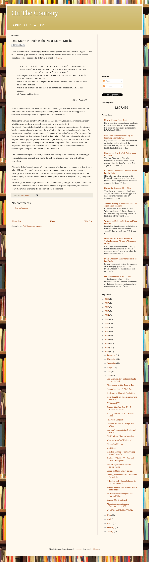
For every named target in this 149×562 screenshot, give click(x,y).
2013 (107, 319)
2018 (107, 299)
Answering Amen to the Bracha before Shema (119, 466)
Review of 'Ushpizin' (115, 420)
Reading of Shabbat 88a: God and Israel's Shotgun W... (120, 459)
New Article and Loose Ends (115, 120)
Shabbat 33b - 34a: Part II (117, 500)
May (109, 515)
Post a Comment (21, 208)
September (111, 363)
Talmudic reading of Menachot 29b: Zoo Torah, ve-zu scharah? (120, 205)
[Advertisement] (52, 215)
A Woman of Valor (114, 403)
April (109, 519)
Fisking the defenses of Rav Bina (117, 188)
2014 (107, 315)
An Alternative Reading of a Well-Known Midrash (120, 495)
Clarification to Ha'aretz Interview (120, 436)
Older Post (88, 221)
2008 (107, 339)
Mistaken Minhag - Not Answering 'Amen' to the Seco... (121, 453)
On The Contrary (34, 13)
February (111, 527)
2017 (107, 303)
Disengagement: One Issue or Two (120, 385)
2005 (107, 352)
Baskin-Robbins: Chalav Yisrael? (120, 471)
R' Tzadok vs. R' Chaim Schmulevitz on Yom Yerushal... (121, 482)
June (109, 375)
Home (52, 221)
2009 (107, 335)
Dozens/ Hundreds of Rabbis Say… (118, 276)
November (111, 359)
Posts (106, 81)
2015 (107, 311)
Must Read (111, 448)
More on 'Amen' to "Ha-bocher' (119, 440)
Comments (108, 86)
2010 (107, 331)
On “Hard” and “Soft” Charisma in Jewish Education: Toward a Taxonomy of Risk (120, 241)
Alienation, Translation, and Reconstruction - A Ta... (118, 505)
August (110, 367)
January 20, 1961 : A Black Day (119, 389)
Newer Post (16, 221)
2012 (107, 323)
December (111, 355)
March (110, 523)
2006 (107, 348)
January (110, 531)
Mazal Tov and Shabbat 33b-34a (120, 510)
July (109, 371)
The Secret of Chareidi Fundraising (121, 393)
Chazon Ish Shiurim (115, 444)
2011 (107, 327)
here (59, 58)
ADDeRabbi (25, 195)
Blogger (96, 549)
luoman (79, 549)
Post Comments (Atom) (32, 226)
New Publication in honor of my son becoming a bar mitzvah (119, 136)
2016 (107, 307)
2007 (107, 343)
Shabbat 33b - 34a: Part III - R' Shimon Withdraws (119, 408)
